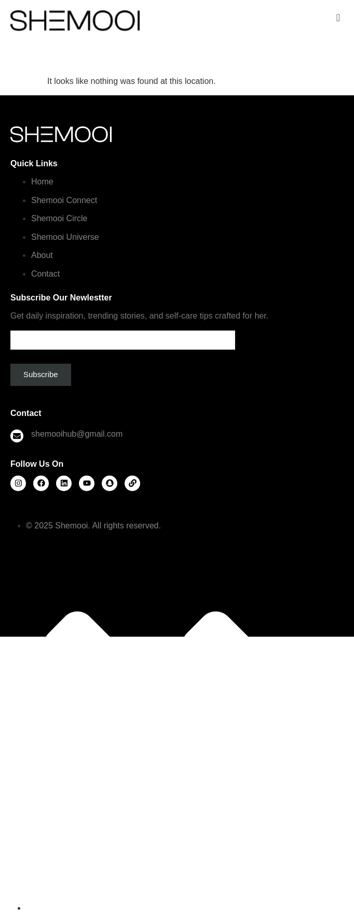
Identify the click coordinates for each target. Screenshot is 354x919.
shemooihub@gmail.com (76, 433)
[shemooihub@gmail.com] (16, 435)
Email (122, 336)
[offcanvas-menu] (338, 17)
